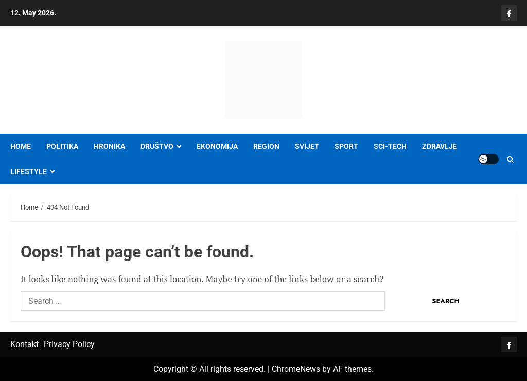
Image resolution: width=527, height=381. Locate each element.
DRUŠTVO (156, 146)
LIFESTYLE (28, 171)
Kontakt (24, 344)
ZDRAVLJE (439, 146)
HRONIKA (109, 146)
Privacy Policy (69, 344)
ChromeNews (296, 369)
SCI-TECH (390, 146)
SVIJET (307, 146)
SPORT (346, 146)
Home (20, 146)
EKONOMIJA (217, 146)
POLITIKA (62, 146)
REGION (266, 146)
